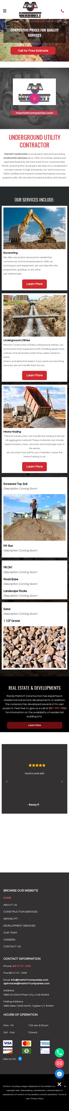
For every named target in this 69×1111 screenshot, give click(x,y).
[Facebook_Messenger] (59, 1073)
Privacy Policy (37, 1099)
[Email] (59, 1063)
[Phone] (59, 1052)
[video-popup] (34, 98)
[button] (4, 11)
